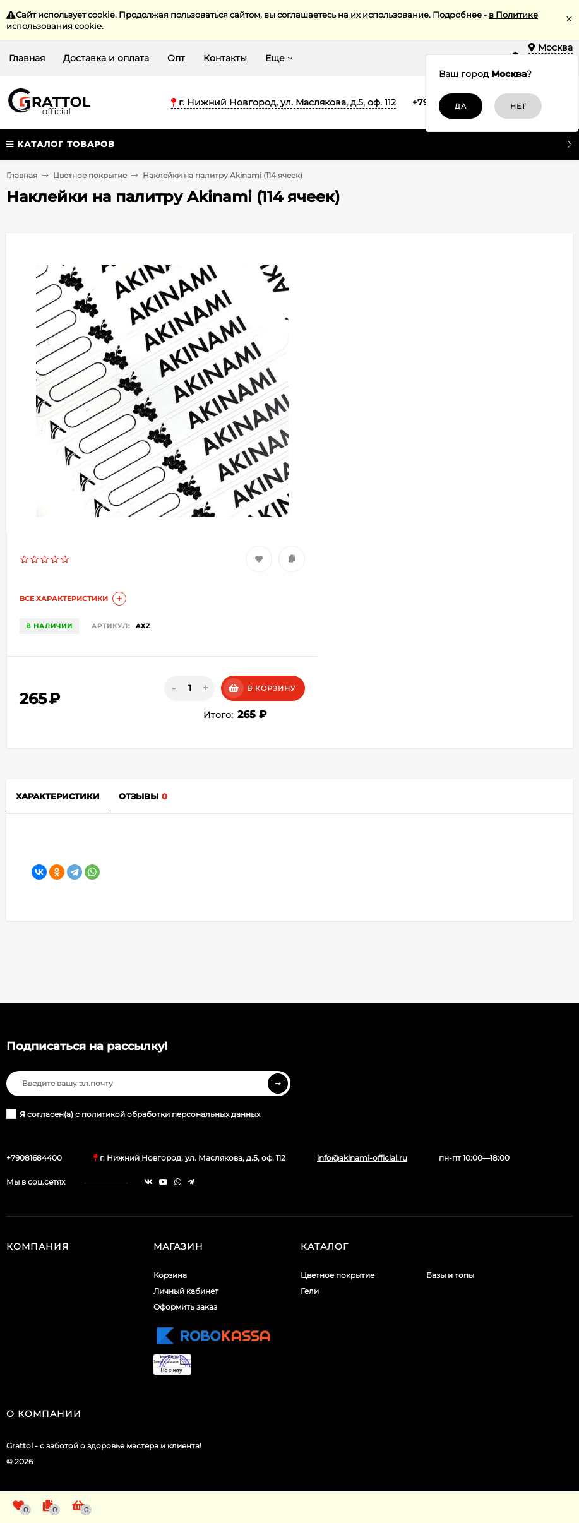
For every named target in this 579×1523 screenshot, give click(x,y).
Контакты (225, 58)
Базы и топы (450, 1275)
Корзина (170, 1275)
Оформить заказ (185, 1306)
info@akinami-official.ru (362, 1157)
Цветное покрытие (90, 175)
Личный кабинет (185, 1291)
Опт (176, 58)
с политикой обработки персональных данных (167, 1114)
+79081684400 (34, 1157)
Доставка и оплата (106, 58)
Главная (27, 58)
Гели (310, 1291)
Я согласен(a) (133, 1114)
